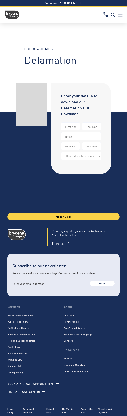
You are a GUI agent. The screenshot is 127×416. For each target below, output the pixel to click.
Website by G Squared (105, 410)
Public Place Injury (17, 321)
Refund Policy (50, 410)
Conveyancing (15, 372)
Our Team (69, 315)
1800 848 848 (68, 3)
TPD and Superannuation (21, 340)
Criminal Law (14, 359)
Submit (102, 283)
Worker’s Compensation (21, 334)
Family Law (13, 347)
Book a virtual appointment (33, 383)
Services (13, 306)
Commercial (14, 366)
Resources (71, 350)
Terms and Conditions (28, 410)
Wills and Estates (17, 353)
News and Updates (74, 365)
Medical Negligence (18, 328)
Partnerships (71, 321)
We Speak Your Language (78, 334)
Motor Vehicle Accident (20, 315)
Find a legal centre (26, 391)
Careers (68, 340)
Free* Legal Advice (74, 328)
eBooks (68, 358)
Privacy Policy (10, 410)
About (68, 306)
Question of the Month (76, 371)
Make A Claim (63, 216)
